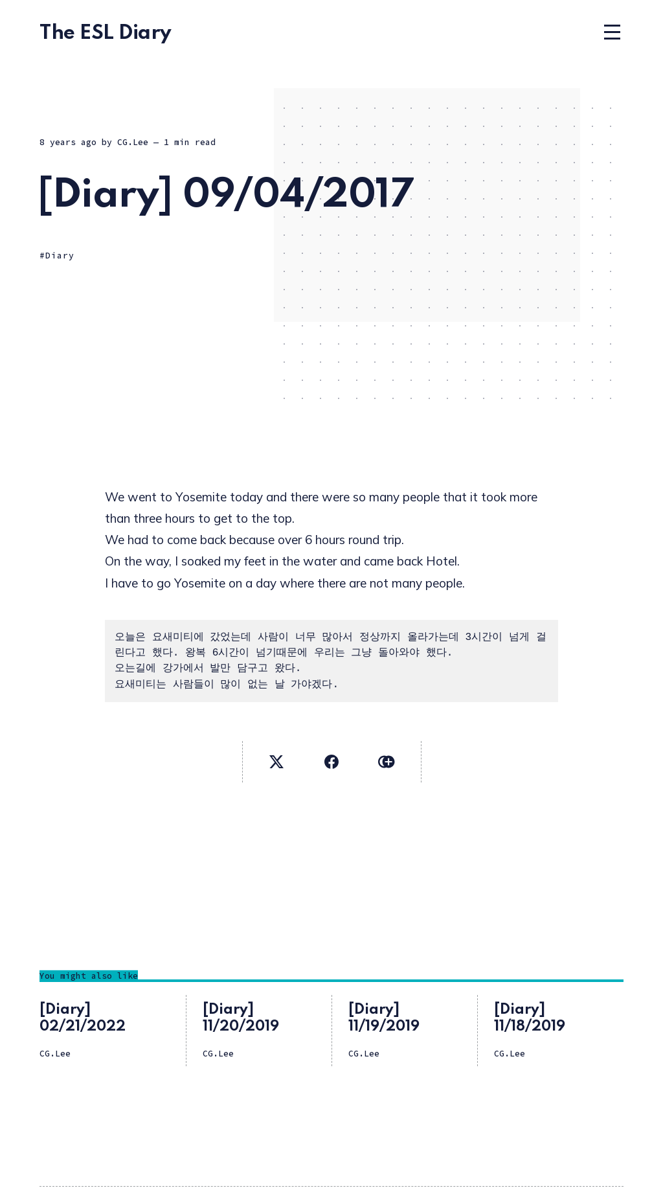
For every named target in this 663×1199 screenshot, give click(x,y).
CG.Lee (132, 142)
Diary (59, 255)
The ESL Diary (105, 33)
